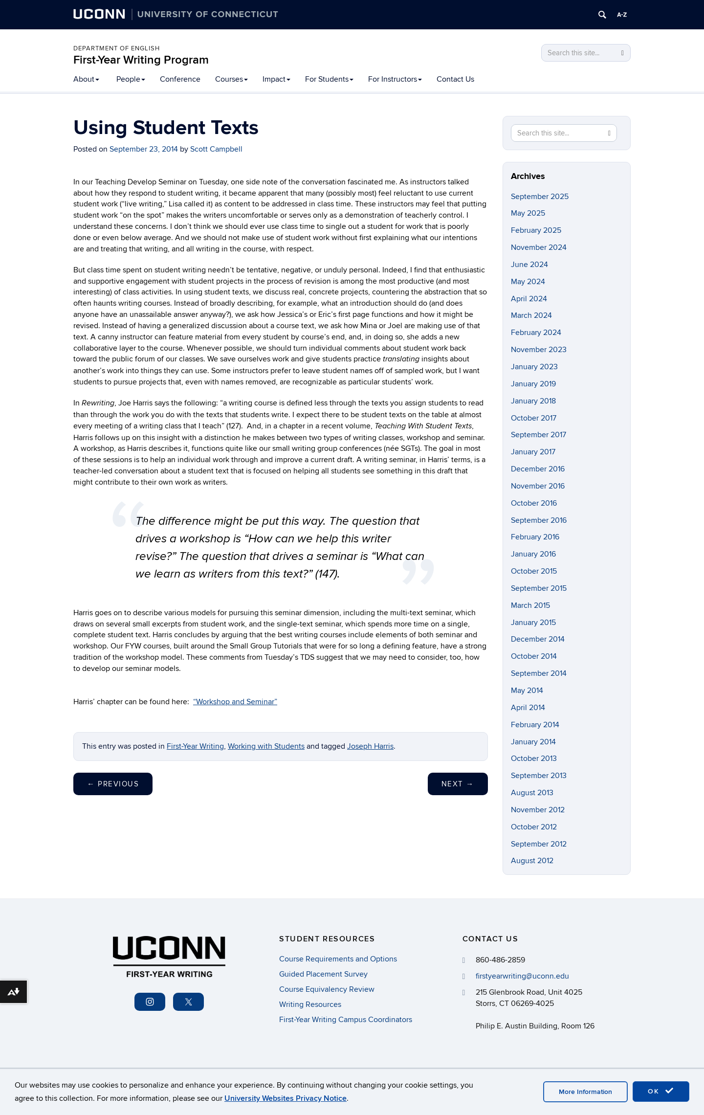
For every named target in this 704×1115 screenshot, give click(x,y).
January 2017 (533, 452)
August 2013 (532, 793)
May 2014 (527, 690)
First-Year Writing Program (141, 60)
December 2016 (538, 469)
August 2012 (532, 861)
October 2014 (534, 656)
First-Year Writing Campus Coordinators (345, 1020)
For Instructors (395, 79)
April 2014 (528, 708)
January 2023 (534, 367)
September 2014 (539, 673)
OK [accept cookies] (661, 1091)
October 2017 (533, 418)
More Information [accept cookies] (585, 1092)
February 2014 (535, 725)
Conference (180, 79)
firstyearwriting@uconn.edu (522, 976)
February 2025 (536, 230)
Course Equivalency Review (326, 989)
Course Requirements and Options (338, 959)
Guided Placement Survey (323, 974)
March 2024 (531, 315)
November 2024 (539, 247)
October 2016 (534, 503)
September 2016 (539, 520)
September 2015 (539, 588)
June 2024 (529, 264)
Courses (231, 79)
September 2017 (538, 435)
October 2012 (534, 827)
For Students (329, 79)
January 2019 (533, 384)
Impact (276, 79)
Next (457, 784)
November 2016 (538, 486)
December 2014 (538, 639)
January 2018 (533, 401)
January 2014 (533, 742)
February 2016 (535, 537)
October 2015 (534, 571)
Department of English (116, 48)
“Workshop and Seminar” (235, 702)
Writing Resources (310, 1004)
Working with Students (266, 746)
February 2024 (536, 332)
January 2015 (533, 622)
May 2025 (528, 213)
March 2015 (530, 605)
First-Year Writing (195, 746)
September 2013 (539, 775)
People (130, 79)
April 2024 (529, 299)
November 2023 (539, 350)
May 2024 (528, 282)
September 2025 (540, 196)
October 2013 (534, 758)
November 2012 (538, 810)
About (86, 79)
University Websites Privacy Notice (285, 1098)
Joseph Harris (370, 746)
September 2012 (539, 844)
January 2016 (533, 554)
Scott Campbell (216, 149)
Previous (113, 784)
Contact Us (455, 79)
